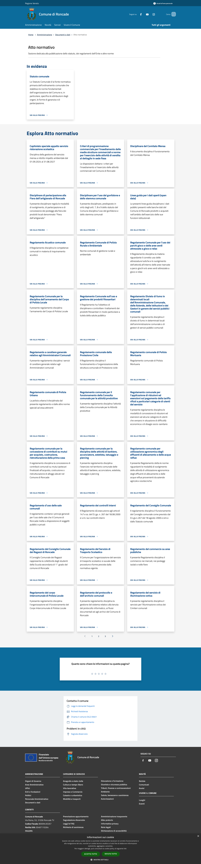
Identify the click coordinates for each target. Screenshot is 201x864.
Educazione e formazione (112, 780)
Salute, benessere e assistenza (114, 795)
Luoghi (142, 800)
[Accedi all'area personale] (163, 3)
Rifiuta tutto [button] (111, 854)
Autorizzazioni (107, 798)
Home (30, 34)
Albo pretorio (107, 820)
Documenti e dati (62, 34)
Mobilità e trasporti (72, 798)
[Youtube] (143, 14)
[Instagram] (150, 14)
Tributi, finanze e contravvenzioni (116, 788)
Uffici (27, 788)
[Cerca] (173, 14)
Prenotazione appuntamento (76, 816)
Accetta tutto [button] (90, 854)
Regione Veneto (32, 3)
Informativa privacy (109, 823)
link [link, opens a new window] (125, 849)
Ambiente (105, 791)
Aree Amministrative (34, 784)
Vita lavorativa (69, 788)
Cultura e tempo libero (73, 784)
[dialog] (100, 848)
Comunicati (144, 784)
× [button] (198, 836)
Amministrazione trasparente (114, 816)
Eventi (142, 803)
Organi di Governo (33, 781)
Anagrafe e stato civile (73, 781)
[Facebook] (137, 14)
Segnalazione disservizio (74, 820)
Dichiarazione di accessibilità (114, 830)
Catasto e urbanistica (72, 795)
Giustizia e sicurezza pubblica (114, 784)
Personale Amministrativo (36, 798)
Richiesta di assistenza (73, 827)
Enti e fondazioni (32, 791)
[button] (100, 859)
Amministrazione (44, 34)
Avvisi (141, 788)
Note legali (106, 827)
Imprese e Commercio (72, 791)
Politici (28, 795)
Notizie (142, 781)
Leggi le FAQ (68, 823)
